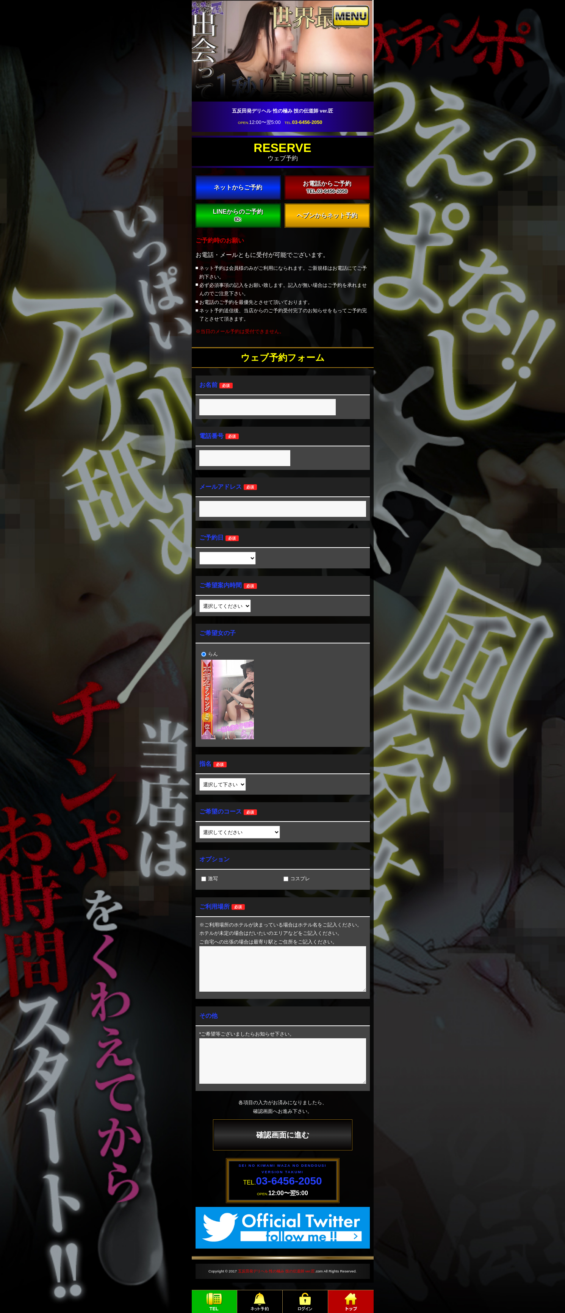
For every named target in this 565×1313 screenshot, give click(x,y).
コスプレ (296, 878)
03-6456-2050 (307, 122)
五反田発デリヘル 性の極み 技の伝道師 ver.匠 (276, 1271)
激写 (209, 878)
